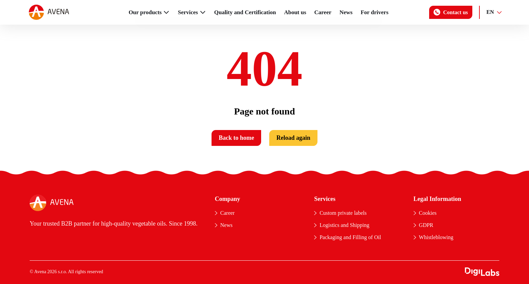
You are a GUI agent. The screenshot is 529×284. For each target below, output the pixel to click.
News (346, 12)
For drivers (374, 12)
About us (295, 12)
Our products (145, 12)
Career (323, 12)
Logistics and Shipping (344, 225)
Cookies (428, 213)
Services (188, 12)
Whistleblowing (436, 237)
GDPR (426, 225)
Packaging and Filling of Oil (350, 237)
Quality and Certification (245, 12)
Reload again (293, 137)
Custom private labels (343, 213)
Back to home (236, 137)
